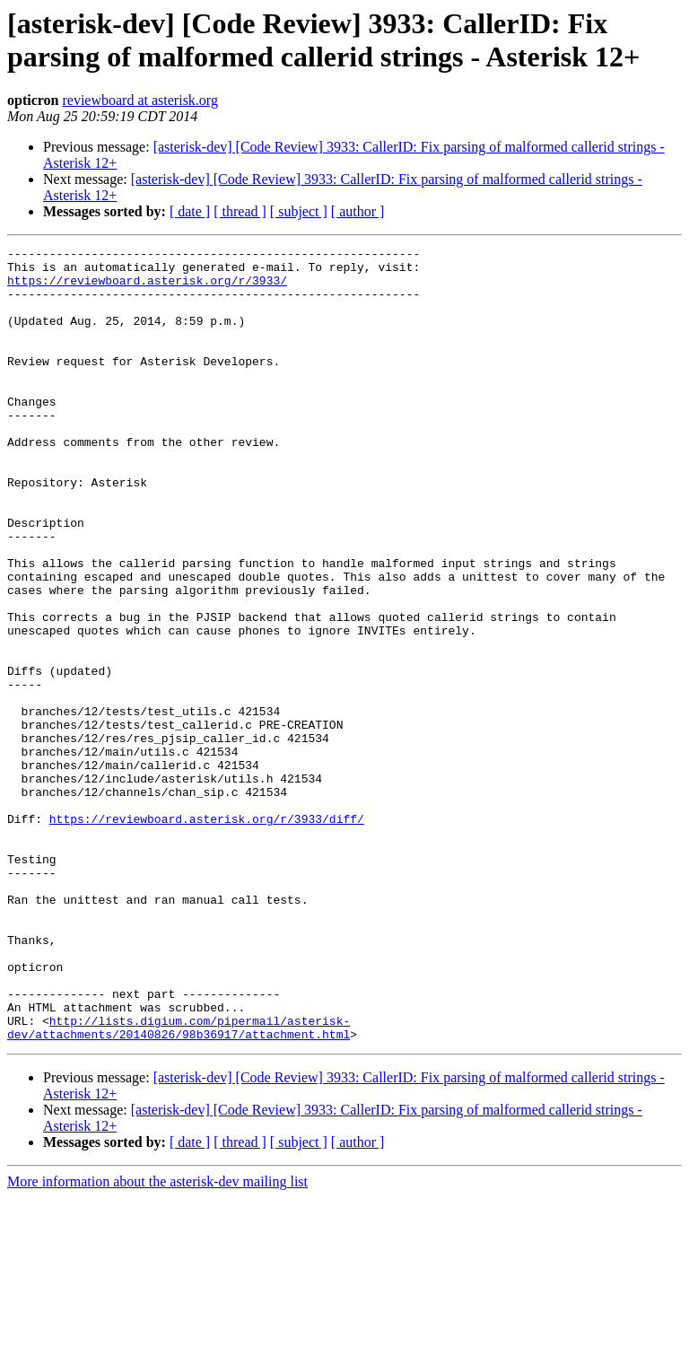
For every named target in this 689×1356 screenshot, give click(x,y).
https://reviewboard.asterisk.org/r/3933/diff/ (206, 934)
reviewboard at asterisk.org (139, 100)
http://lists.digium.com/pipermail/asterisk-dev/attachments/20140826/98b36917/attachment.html (178, 1184)
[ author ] (358, 211)
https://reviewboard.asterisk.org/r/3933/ (147, 288)
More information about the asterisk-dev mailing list (157, 1340)
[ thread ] (240, 211)
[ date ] (190, 211)
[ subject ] (298, 211)
